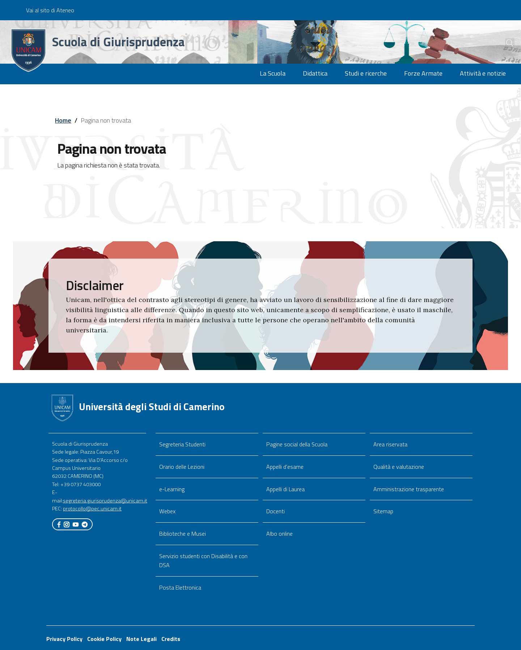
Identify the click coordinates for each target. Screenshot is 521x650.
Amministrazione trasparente (408, 489)
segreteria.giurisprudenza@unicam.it (105, 501)
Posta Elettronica (180, 587)
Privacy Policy (64, 638)
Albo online (279, 533)
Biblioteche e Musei (182, 533)
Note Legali (141, 638)
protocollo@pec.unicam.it (92, 509)
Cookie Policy (104, 638)
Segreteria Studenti (182, 444)
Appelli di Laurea (285, 489)
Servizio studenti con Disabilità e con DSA (203, 560)
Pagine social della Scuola (296, 444)
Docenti (275, 511)
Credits (170, 638)
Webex (167, 511)
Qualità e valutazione (398, 466)
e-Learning (172, 489)
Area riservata (390, 444)
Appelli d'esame (285, 466)
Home (63, 120)
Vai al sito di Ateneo (50, 10)
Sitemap (383, 511)
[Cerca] (503, 43)
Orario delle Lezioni (181, 466)
